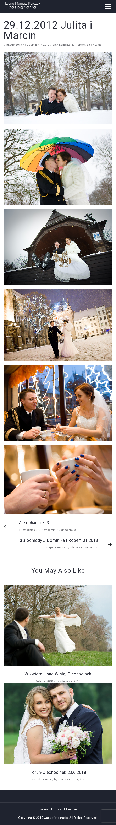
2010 (77, 681)
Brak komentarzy (63, 44)
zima (98, 44)
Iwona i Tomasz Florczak (58, 809)
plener (81, 44)
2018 (75, 779)
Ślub (83, 779)
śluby (90, 44)
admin (33, 44)
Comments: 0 (67, 529)
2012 (46, 44)
